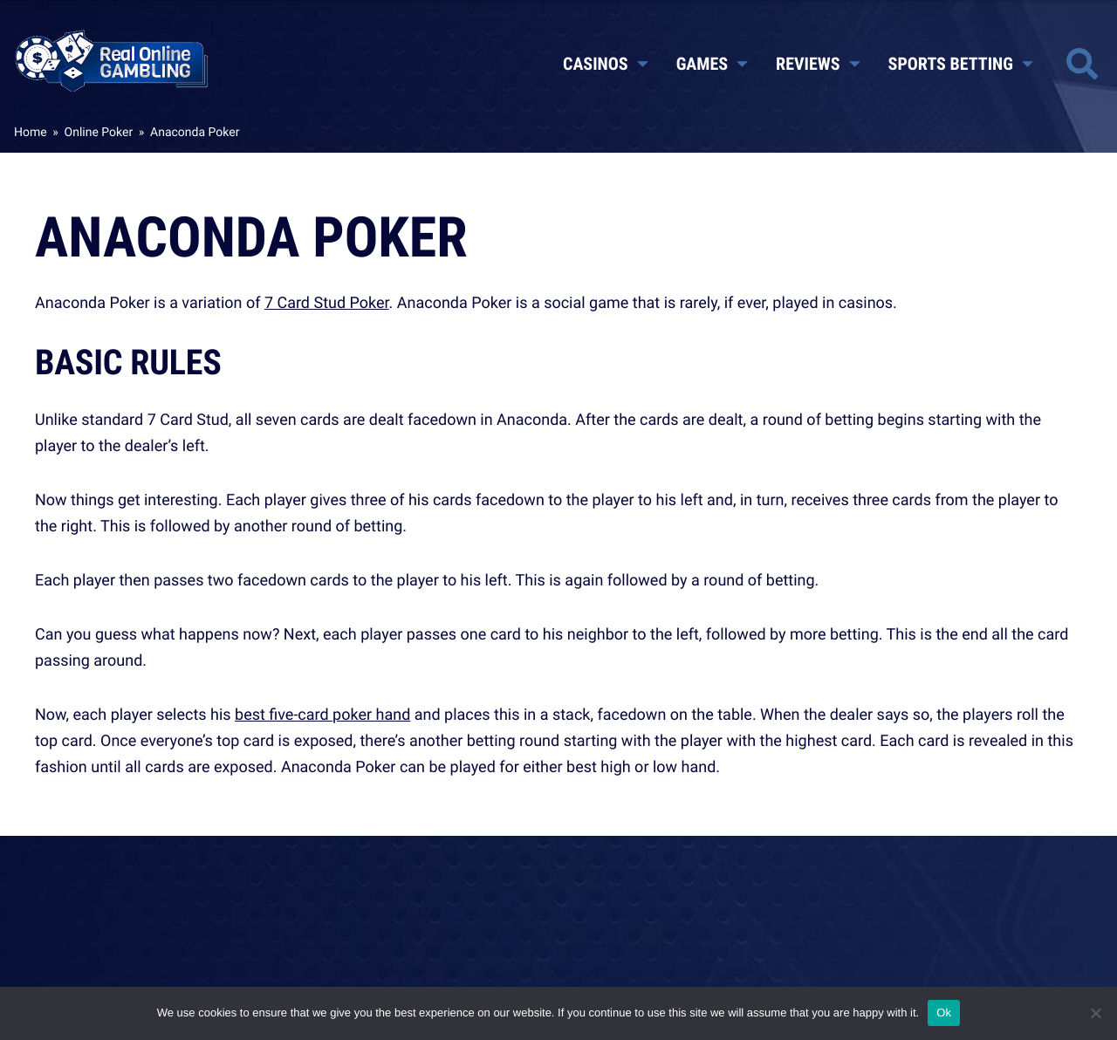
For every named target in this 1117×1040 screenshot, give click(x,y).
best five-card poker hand (322, 714)
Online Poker (99, 132)
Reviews (818, 64)
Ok (943, 1012)
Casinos (605, 64)
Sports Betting (960, 64)
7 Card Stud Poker (326, 302)
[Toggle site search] (1082, 63)
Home (30, 132)
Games (712, 64)
